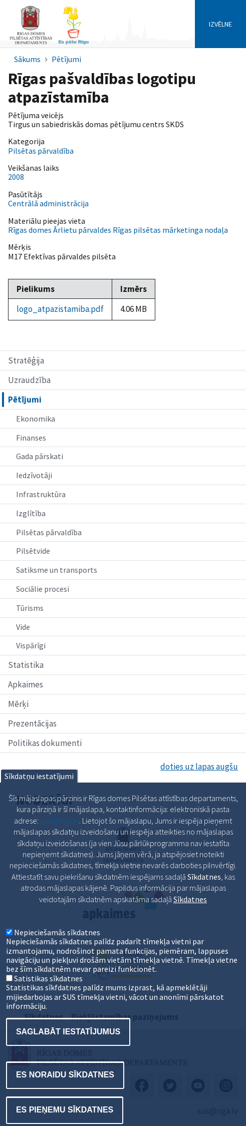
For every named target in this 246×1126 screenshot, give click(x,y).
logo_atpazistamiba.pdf (60, 308)
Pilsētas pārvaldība (49, 532)
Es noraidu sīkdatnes (65, 1101)
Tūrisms (30, 608)
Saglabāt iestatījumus (68, 1058)
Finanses (31, 438)
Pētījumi (66, 59)
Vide (23, 627)
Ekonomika (35, 419)
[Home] (49, 43)
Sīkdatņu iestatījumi (39, 803)
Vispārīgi (31, 645)
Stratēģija (26, 360)
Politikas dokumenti (45, 742)
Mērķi (18, 703)
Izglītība (31, 513)
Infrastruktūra (41, 494)
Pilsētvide (33, 551)
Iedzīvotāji (34, 475)
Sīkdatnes (190, 925)
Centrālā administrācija (48, 203)
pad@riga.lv (59, 848)
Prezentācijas (32, 723)
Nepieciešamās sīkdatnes (57, 959)
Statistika (26, 664)
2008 (16, 177)
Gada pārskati (39, 456)
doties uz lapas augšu (199, 766)
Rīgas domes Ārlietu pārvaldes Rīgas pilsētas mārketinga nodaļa (118, 230)
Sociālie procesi (42, 589)
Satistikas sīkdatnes (48, 1005)
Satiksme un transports (56, 570)
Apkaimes (25, 684)
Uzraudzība (29, 380)
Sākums (27, 59)
